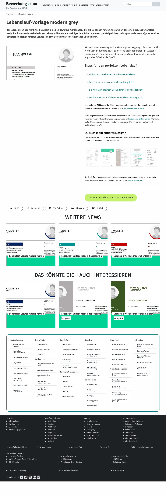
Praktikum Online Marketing (142, 447)
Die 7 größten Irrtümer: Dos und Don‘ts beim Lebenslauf (116, 89)
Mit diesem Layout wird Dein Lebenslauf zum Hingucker (116, 97)
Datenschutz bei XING (69, 470)
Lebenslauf (13, 427)
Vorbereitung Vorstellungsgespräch (119, 393)
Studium (65, 381)
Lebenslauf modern (25, 14)
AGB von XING (118, 470)
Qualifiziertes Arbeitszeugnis (67, 360)
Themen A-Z (104, 447)
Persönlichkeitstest (43, 349)
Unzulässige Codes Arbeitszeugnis (93, 361)
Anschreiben (14, 424)
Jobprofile (51, 432)
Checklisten (130, 429)
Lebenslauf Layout (143, 351)
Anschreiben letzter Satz (43, 376)
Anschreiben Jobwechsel (21, 374)
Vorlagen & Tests (99, 5)
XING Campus (66, 459)
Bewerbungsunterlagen (70, 349)
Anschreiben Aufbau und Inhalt (45, 364)
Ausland (51, 441)
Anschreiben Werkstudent (17, 363)
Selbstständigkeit (55, 435)
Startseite (10, 14)
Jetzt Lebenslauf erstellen (134, 108)
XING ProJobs (14, 462)
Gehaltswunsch (92, 406)
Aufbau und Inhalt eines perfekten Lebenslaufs (112, 74)
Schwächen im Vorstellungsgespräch (119, 381)
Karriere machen (93, 424)
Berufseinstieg (92, 421)
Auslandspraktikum (68, 396)
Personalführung (93, 435)
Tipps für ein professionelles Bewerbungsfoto (111, 82)
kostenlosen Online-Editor (139, 119)
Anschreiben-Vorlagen (134, 421)
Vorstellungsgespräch (17, 429)
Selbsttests (129, 432)
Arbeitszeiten (91, 344)
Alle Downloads (131, 441)
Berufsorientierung (66, 5)
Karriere (83, 5)
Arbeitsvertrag (67, 344)
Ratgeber (129, 427)
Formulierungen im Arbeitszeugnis (93, 355)
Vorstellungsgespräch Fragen (119, 374)
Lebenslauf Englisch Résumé (143, 357)
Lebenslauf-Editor (16, 456)
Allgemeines (14, 421)
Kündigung (90, 396)
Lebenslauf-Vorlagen (133, 424)
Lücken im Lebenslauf (144, 362)
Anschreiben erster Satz (45, 370)
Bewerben (47, 5)
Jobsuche (51, 429)
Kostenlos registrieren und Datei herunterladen (111, 197)
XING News (117, 459)
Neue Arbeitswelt (93, 432)
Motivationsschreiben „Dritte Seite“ (44, 395)
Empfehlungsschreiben (119, 364)
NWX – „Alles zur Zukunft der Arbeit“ (23, 459)
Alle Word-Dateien (132, 438)
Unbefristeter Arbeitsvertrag (92, 368)
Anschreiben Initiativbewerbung (19, 352)
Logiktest (40, 354)
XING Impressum (44, 447)
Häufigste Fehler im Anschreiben (43, 388)
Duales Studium (67, 386)
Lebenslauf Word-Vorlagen (18, 345)
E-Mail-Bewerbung (118, 344)
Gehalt (89, 427)
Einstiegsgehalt (92, 401)
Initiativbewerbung (68, 354)
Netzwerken (52, 438)
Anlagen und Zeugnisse (120, 349)
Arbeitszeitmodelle (93, 349)
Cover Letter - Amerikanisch (17, 379)
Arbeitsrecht (91, 438)
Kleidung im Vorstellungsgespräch (119, 387)
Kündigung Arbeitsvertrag (17, 391)
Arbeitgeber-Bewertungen (71, 462)
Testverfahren (130, 435)
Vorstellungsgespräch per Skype (119, 400)
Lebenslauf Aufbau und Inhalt (145, 345)
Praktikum (65, 391)
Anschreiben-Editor (68, 456)
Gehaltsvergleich (119, 462)
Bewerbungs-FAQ (75, 447)
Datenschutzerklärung (17, 470)
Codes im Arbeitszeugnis (92, 390)
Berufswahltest (42, 344)
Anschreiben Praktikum (20, 357)
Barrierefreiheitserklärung (16, 447)
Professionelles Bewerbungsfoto (142, 374)
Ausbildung (66, 376)
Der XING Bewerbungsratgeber (94, 374)
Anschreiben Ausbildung (20, 369)
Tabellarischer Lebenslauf (142, 368)
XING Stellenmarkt (135, 180)
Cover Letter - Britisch (20, 385)
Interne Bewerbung (118, 359)
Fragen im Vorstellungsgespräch (69, 366)
